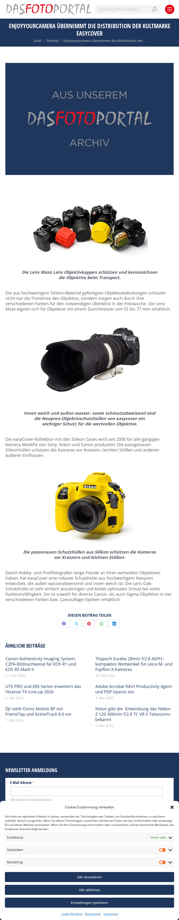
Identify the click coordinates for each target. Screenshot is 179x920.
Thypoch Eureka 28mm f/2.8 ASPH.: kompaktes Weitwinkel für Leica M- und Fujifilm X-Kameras (133, 664)
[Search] (127, 9)
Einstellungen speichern (89, 903)
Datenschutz (93, 914)
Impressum (110, 914)
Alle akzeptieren (89, 877)
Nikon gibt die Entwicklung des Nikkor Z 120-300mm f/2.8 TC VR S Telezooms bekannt (133, 714)
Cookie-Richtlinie (72, 914)
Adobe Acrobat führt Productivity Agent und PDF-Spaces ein (133, 689)
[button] (172, 807)
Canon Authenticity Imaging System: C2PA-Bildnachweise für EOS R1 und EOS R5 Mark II (40, 664)
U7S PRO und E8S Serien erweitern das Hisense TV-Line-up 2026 (43, 689)
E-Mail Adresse (22, 782)
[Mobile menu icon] (169, 9)
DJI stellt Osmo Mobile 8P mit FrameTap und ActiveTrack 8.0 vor (38, 711)
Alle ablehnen (89, 890)
